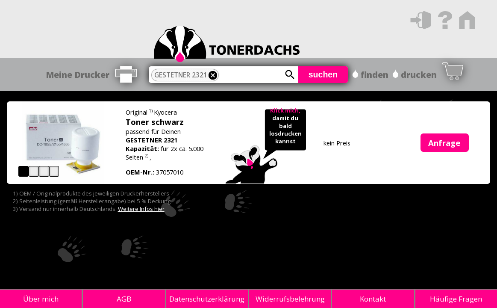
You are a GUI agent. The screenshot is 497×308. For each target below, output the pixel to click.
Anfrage (444, 142)
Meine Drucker (77, 74)
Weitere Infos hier (141, 209)
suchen (323, 74)
